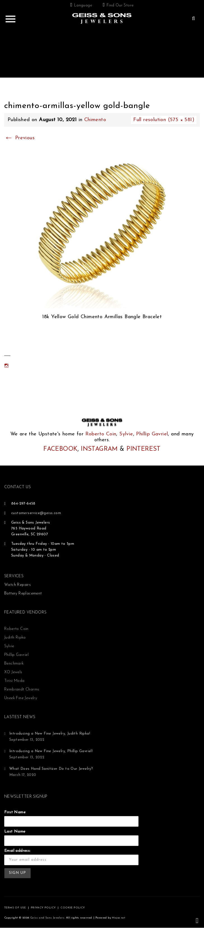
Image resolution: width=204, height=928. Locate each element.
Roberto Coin (100, 434)
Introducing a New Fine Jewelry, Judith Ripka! (49, 733)
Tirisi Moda (14, 681)
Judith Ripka (15, 638)
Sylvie (126, 434)
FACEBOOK (60, 449)
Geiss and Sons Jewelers (47, 917)
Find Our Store (120, 5)
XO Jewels (13, 672)
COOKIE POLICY (72, 907)
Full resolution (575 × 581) (163, 120)
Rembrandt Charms (21, 689)
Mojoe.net (118, 917)
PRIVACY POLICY (43, 907)
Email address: (17, 851)
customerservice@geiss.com (36, 513)
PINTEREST (143, 449)
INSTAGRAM (99, 449)
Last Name (14, 831)
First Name (14, 812)
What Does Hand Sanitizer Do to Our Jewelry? (51, 769)
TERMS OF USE (15, 907)
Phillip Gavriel (152, 434)
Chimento (95, 120)
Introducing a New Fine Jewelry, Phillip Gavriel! (51, 751)
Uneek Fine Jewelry (20, 698)
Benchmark (14, 663)
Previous (19, 138)
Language (83, 5)
